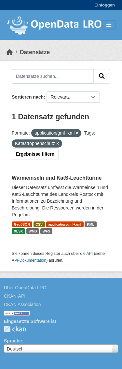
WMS (33, 231)
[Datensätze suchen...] (53, 76)
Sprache (13, 340)
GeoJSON (22, 224)
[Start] (10, 52)
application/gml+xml (64, 224)
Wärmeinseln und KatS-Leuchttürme (57, 178)
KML (90, 224)
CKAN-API (14, 296)
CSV (39, 224)
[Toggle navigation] (108, 25)
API (90, 253)
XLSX (18, 231)
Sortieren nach (28, 97)
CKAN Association (22, 304)
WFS (46, 231)
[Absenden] (101, 76)
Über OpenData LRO (25, 287)
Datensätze (35, 52)
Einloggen (104, 5)
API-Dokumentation (29, 260)
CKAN (15, 329)
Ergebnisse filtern (35, 154)
